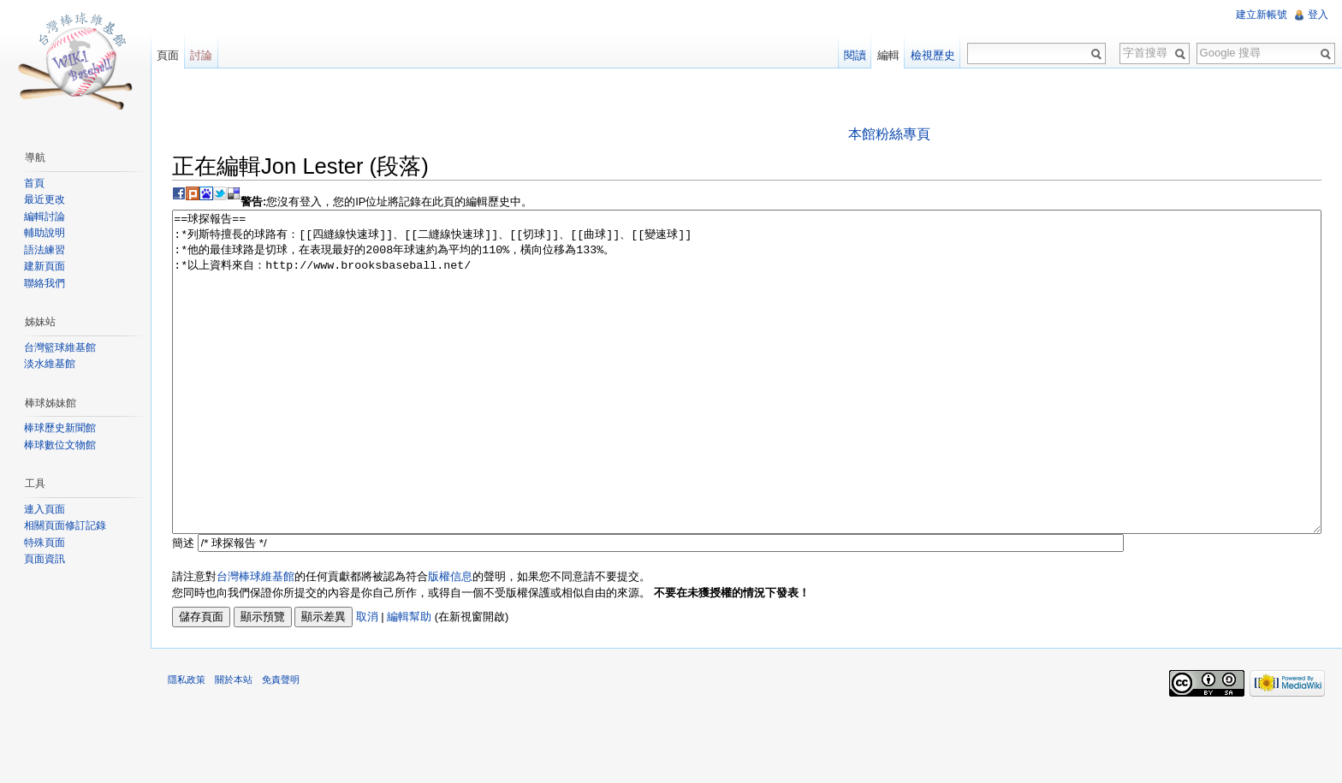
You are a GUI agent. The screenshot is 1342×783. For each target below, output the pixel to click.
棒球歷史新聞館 (60, 428)
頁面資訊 (44, 559)
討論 (201, 55)
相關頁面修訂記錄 (65, 525)
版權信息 (450, 640)
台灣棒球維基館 (255, 640)
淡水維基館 (49, 364)
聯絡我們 (44, 283)
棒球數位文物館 (60, 445)
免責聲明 (281, 744)
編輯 (888, 55)
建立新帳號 (1261, 15)
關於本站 (233, 744)
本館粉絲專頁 (889, 134)
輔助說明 (44, 233)
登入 (1318, 15)
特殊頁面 (44, 543)
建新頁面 (44, 266)
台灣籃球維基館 (60, 347)
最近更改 (44, 199)
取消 (367, 680)
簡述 (183, 607)
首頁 (34, 183)
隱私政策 (186, 744)
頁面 (168, 55)
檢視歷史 (933, 55)
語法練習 (44, 250)
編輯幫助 (409, 680)
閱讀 (855, 55)
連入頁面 (44, 509)
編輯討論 (44, 216)
